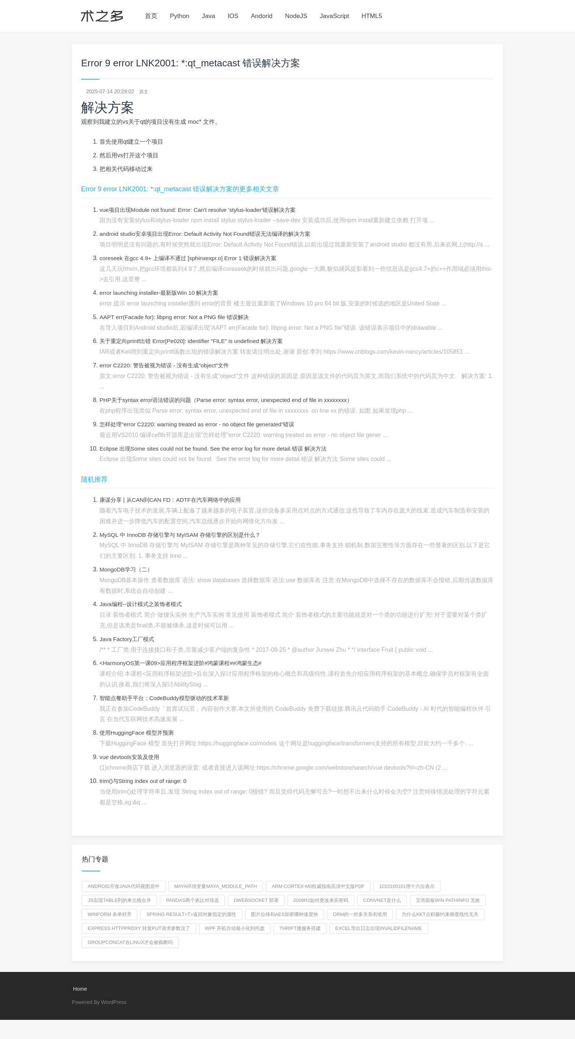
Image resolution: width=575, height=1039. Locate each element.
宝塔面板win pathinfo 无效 (448, 900)
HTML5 (372, 16)
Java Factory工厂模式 (128, 639)
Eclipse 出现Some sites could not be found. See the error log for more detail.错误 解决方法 (218, 449)
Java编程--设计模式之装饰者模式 (143, 604)
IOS (233, 16)
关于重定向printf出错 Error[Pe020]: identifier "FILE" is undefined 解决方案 (196, 341)
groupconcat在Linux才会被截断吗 (130, 942)
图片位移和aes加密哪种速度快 (284, 914)
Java (208, 16)
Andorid (262, 16)
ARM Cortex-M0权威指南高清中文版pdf (318, 886)
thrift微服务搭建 (299, 928)
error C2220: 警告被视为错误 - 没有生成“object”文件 (168, 366)
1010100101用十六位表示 (407, 886)
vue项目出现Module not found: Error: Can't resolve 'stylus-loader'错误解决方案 (202, 210)
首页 (151, 16)
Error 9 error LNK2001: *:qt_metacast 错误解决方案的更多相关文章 (180, 189)
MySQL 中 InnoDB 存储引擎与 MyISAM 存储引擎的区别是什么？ (184, 535)
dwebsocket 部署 (256, 900)
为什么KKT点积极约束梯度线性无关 (440, 914)
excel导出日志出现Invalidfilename (378, 928)
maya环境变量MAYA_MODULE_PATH (215, 886)
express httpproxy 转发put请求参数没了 (139, 928)
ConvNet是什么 (382, 900)
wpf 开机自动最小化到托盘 (235, 928)
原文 (144, 91)
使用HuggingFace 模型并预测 (139, 733)
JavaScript (334, 16)
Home (79, 989)
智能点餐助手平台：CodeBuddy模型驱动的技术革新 (168, 698)
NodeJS (296, 16)
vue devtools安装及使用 (131, 757)
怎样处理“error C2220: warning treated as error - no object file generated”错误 (201, 424)
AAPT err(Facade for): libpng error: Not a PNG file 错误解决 (177, 317)
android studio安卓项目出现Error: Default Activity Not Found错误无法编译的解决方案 (210, 234)
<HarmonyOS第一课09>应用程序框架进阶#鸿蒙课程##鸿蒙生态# (185, 663)
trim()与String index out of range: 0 (145, 781)
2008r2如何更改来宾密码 (321, 900)
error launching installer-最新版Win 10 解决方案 (162, 293)
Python (179, 16)
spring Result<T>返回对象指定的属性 (191, 914)
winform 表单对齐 (110, 914)
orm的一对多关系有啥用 (360, 914)
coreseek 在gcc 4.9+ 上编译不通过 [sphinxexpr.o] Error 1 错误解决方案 (192, 258)
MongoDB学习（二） (127, 570)
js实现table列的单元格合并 (119, 900)
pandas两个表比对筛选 (192, 900)
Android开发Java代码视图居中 (124, 886)
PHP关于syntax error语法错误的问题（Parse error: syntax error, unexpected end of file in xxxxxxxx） (232, 400)
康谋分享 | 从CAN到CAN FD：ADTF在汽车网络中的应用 (174, 500)
